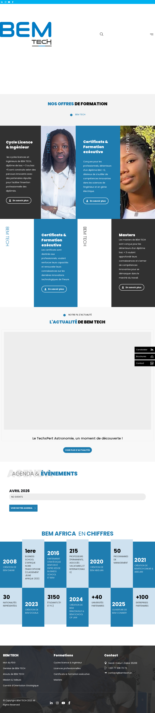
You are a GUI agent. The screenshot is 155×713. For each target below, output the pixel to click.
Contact (140, 363)
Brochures (141, 356)
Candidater (141, 349)
